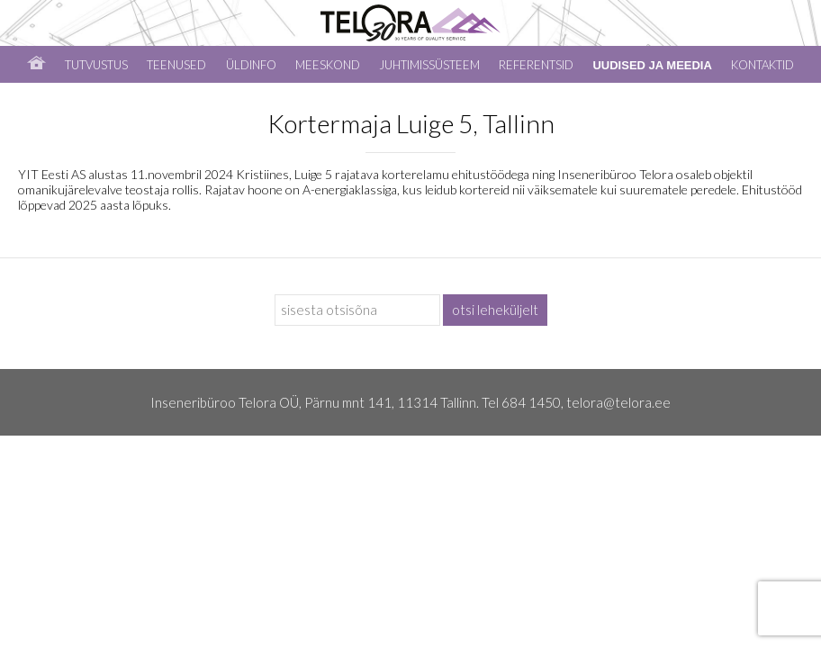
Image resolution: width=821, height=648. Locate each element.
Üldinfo (251, 65)
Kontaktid (762, 65)
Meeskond (327, 65)
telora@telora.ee (618, 402)
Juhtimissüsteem (429, 65)
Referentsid (536, 65)
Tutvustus (96, 65)
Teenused (176, 65)
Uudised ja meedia (651, 65)
